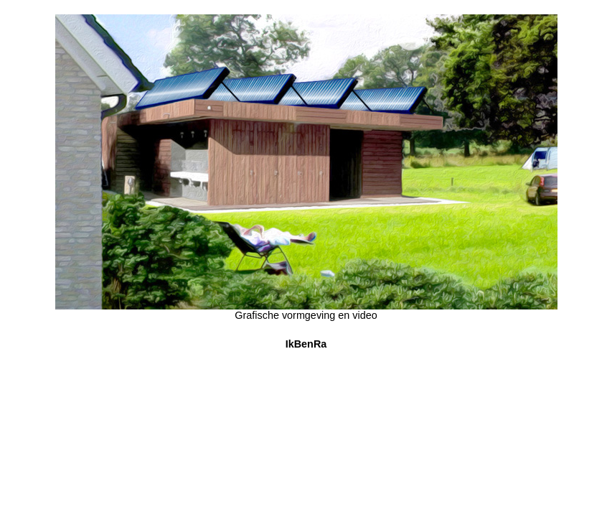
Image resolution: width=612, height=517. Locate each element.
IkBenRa (306, 344)
